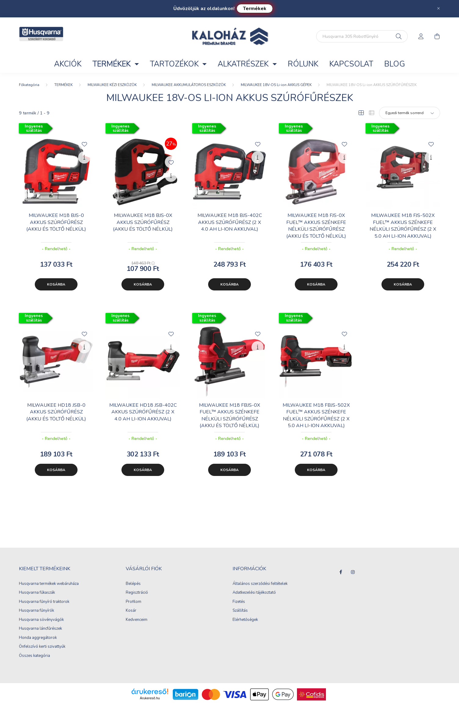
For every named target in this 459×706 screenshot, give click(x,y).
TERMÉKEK (63, 84)
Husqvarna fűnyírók (36, 610)
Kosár (131, 610)
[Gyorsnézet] (84, 157)
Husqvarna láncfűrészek (40, 628)
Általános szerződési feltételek (260, 584)
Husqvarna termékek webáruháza (49, 584)
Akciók (67, 64)
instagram (353, 572)
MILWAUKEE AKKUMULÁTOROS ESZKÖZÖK (189, 84)
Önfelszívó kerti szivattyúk (42, 646)
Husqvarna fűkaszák (37, 592)
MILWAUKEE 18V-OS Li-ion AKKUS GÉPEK (276, 84)
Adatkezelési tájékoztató (254, 592)
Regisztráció (137, 592)
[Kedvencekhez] (84, 144)
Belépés (133, 584)
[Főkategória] (29, 84)
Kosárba (56, 284)
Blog (394, 64)
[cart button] (437, 36)
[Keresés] (399, 36)
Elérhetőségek (245, 620)
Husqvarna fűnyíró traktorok (44, 602)
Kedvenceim (136, 620)
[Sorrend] (409, 113)
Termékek (254, 8)
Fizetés (239, 602)
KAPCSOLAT (351, 64)
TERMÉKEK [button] (112, 64)
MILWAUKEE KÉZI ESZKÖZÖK (112, 84)
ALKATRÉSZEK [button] (244, 64)
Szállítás (240, 610)
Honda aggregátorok (38, 638)
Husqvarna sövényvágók (41, 620)
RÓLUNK (303, 64)
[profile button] (421, 36)
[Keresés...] (362, 36)
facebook (340, 572)
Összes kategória (34, 656)
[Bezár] (438, 8)
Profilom (133, 602)
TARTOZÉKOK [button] (175, 64)
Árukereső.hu (150, 698)
